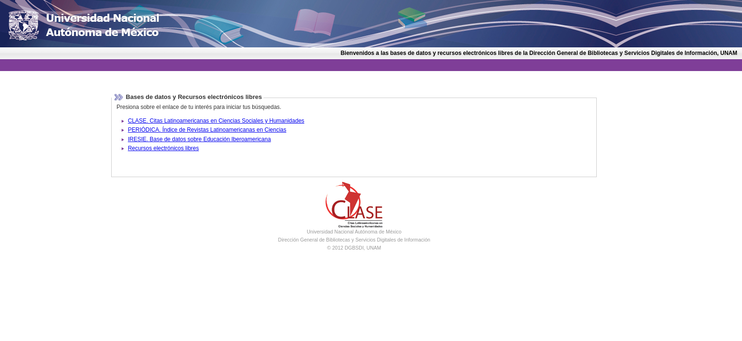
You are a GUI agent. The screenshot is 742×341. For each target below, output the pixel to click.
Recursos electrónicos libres (163, 148)
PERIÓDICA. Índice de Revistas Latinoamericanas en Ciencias (207, 129)
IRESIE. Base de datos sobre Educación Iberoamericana (199, 139)
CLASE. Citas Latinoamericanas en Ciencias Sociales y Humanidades (216, 120)
